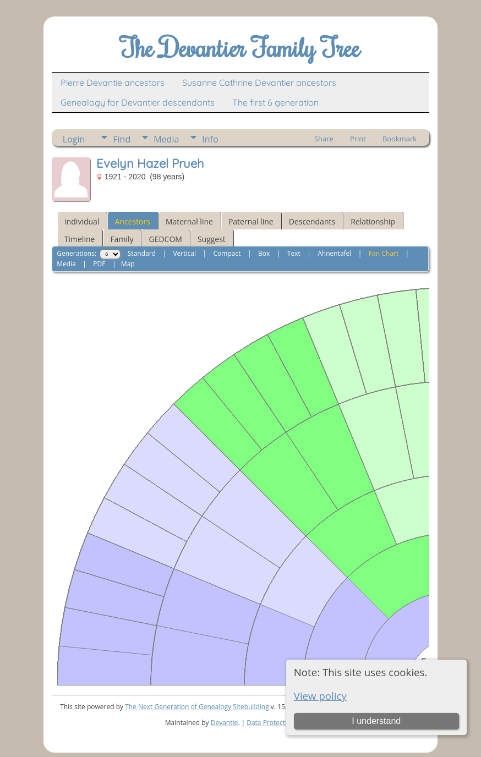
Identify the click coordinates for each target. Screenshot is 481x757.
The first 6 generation (275, 102)
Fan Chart (383, 253)
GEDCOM (165, 239)
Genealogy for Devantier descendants (138, 102)
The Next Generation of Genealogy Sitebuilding (197, 706)
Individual (82, 221)
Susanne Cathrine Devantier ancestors (259, 82)
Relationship (373, 221)
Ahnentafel (334, 253)
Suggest (212, 239)
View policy (320, 696)
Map (128, 263)
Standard (142, 253)
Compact (227, 253)
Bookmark (399, 139)
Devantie (224, 722)
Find (121, 139)
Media (166, 139)
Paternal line (251, 221)
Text (293, 253)
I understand (376, 721)
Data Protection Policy (280, 722)
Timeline (79, 239)
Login (74, 139)
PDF (99, 263)
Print (358, 139)
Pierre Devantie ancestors (113, 82)
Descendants (312, 221)
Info (210, 139)
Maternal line (189, 221)
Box (264, 253)
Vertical (184, 253)
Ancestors (132, 221)
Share (324, 139)
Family (121, 239)
